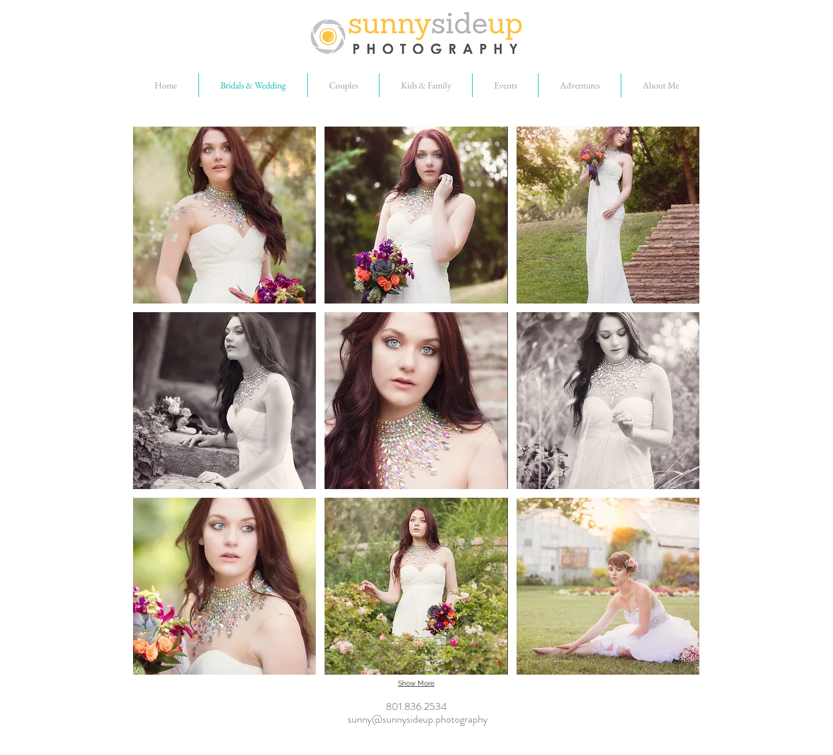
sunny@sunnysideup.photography (418, 718)
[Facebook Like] (421, 749)
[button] (224, 215)
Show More (416, 683)
